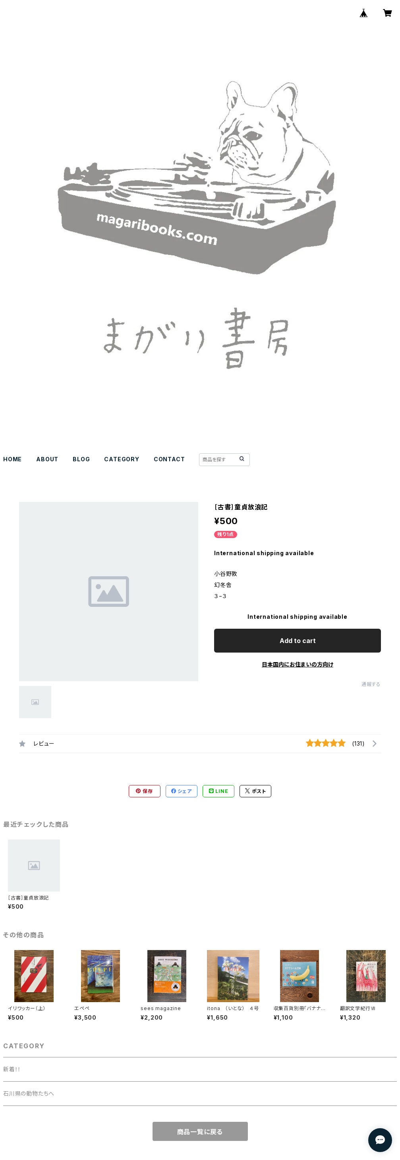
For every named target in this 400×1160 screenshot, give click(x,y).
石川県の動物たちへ (28, 1093)
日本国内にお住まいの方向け (297, 664)
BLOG (81, 459)
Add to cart (298, 641)
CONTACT (169, 459)
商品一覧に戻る (200, 1132)
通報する (371, 684)
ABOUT (47, 459)
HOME (12, 459)
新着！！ (12, 1069)
